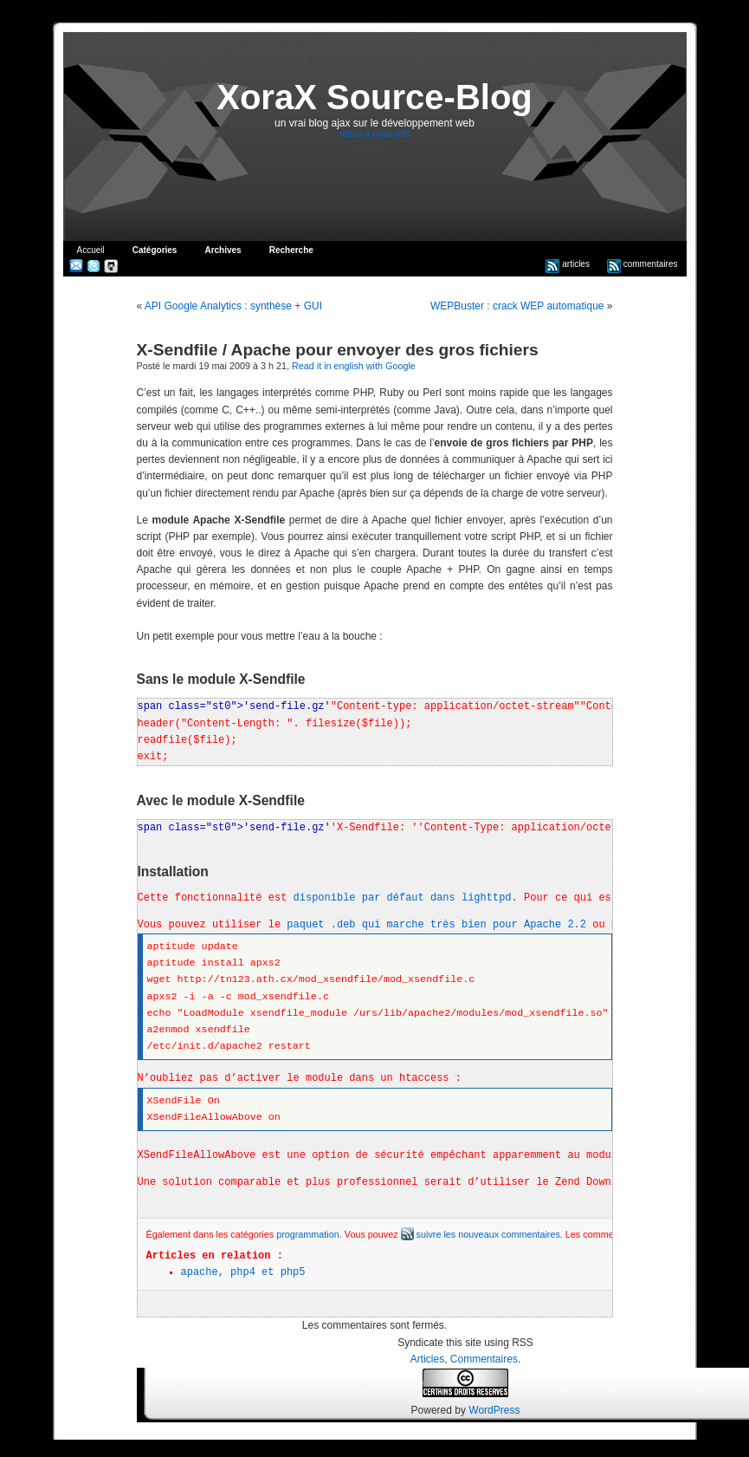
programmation (307, 1234)
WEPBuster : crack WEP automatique (517, 306)
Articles (427, 1359)
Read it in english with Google (354, 366)
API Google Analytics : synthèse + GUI (233, 306)
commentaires (642, 264)
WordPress (494, 1410)
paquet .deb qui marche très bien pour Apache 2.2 (436, 925)
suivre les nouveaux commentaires (480, 1234)
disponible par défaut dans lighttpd (403, 898)
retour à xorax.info (374, 134)
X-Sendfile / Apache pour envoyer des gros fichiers (338, 350)
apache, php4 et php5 (243, 1272)
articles (567, 264)
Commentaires (484, 1359)
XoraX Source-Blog (374, 97)
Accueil (91, 250)
